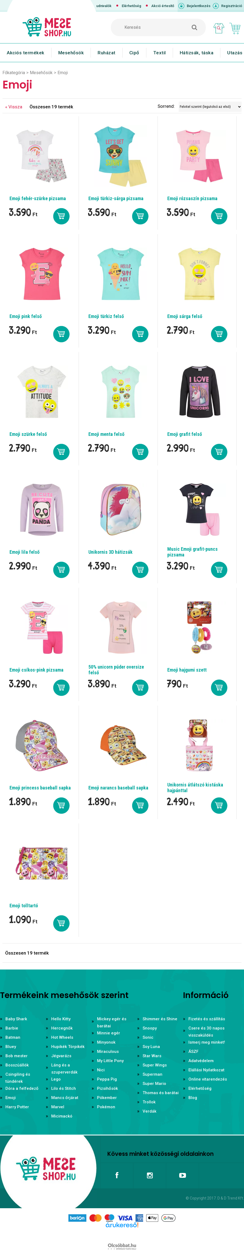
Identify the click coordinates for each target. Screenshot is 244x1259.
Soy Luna (151, 1046)
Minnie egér (108, 1033)
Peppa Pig (107, 1079)
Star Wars (152, 1055)
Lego (56, 1079)
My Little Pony (110, 1060)
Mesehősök (71, 52)
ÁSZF (193, 1051)
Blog (192, 1097)
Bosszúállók (17, 1065)
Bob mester (16, 1055)
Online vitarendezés (207, 1079)
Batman (12, 1037)
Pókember (107, 1097)
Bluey (10, 1046)
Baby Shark (16, 1018)
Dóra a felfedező (21, 1088)
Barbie (11, 1028)
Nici (101, 1070)
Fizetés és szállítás (206, 1018)
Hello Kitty (60, 1018)
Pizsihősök (107, 1088)
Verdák (149, 1111)
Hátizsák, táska (197, 52)
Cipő (134, 52)
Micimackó (61, 1116)
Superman (152, 1074)
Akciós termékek (25, 52)
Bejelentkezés (198, 6)
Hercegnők (62, 1028)
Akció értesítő (162, 6)
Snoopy (150, 1028)
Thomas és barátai (161, 1092)
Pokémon (106, 1106)
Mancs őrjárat (64, 1097)
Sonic (148, 1037)
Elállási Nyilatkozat (206, 1070)
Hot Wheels (62, 1037)
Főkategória (13, 72)
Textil (159, 52)
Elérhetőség (131, 6)
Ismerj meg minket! (206, 1042)
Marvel (57, 1106)
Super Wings (155, 1065)
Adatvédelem (201, 1060)
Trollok (149, 1102)
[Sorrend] (210, 107)
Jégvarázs (61, 1055)
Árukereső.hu (122, 1233)
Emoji (10, 1097)
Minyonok (106, 1042)
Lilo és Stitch (63, 1088)
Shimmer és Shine (160, 1018)
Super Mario (154, 1083)
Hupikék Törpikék (68, 1046)
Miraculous (108, 1051)
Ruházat (106, 52)
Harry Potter (17, 1106)
